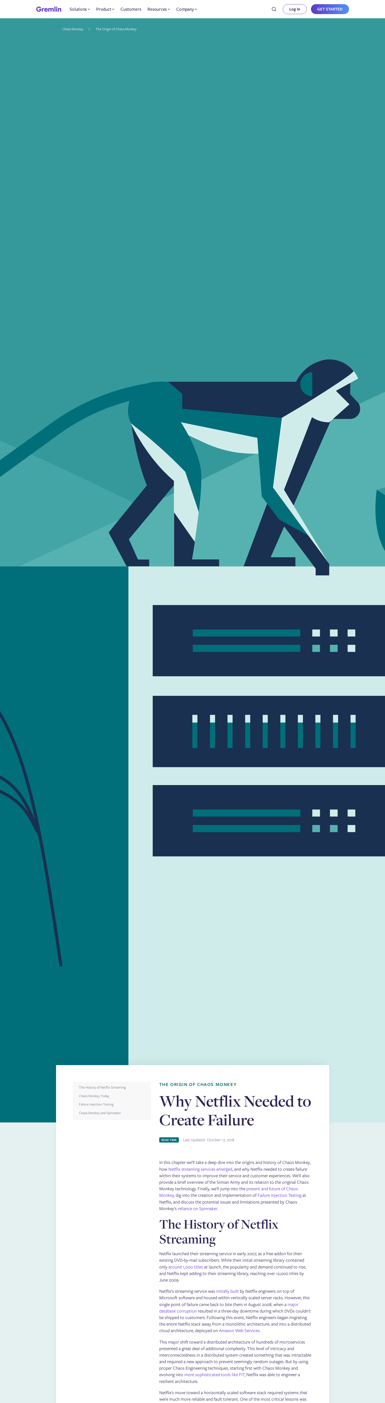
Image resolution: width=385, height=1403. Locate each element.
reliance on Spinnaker (197, 1208)
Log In (294, 9)
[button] (80, 9)
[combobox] (274, 9)
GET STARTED (330, 9)
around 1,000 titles (185, 1267)
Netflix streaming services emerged (200, 1169)
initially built (227, 1291)
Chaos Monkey (72, 29)
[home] (49, 9)
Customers (130, 9)
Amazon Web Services (239, 1330)
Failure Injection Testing (279, 1195)
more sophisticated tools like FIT (214, 1374)
